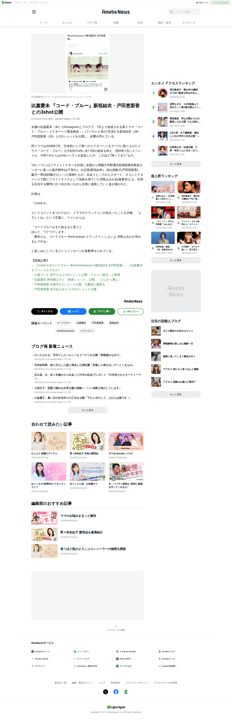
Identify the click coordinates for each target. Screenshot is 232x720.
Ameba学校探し (169, 666)
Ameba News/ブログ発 (67, 118)
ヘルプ (101, 682)
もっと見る (87, 410)
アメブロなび (125, 666)
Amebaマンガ (168, 658)
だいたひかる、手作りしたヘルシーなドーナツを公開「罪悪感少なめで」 (78, 355)
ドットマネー (83, 651)
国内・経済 (164, 22)
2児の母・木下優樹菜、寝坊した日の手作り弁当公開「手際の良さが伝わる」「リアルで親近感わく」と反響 (185, 137)
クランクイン (87, 330)
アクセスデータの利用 (165, 682)
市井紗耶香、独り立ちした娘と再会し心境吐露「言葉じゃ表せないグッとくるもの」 (84, 365)
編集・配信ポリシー (82, 682)
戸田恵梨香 (97, 322)
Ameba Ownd (41, 658)
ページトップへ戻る (116, 628)
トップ (43, 22)
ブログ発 (92, 22)
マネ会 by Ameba (127, 651)
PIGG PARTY (125, 658)
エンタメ (67, 22)
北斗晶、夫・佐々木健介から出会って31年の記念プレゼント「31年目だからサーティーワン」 (87, 376)
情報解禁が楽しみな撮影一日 (178, 343)
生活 (140, 22)
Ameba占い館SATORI (87, 666)
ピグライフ (39, 666)
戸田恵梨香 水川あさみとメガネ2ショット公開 (65, 289)
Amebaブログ (168, 651)
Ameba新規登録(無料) (220, 2)
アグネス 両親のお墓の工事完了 (179, 381)
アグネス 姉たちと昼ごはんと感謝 (180, 369)
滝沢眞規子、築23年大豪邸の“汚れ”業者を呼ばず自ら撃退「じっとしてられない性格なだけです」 (185, 94)
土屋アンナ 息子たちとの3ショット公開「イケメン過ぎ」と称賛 (77, 275)
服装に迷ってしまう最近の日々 (179, 356)
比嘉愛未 (81, 322)
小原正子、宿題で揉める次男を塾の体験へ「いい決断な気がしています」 (78, 388)
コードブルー (64, 322)
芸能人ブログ (204, 2)
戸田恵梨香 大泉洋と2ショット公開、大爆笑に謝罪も (69, 284)
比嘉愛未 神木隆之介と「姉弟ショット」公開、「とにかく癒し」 (77, 279)
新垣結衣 (114, 322)
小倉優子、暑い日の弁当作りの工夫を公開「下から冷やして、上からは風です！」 (83, 398)
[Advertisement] (61, 595)
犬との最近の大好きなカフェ (178, 330)
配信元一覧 (61, 682)
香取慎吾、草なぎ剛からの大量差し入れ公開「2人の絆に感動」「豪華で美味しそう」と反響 (185, 123)
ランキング (188, 22)
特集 (116, 22)
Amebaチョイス (41, 651)
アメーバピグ (83, 658)
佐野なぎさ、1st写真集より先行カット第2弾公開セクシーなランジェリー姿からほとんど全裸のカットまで (185, 108)
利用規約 (115, 682)
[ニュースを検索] (184, 12)
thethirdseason (65, 330)
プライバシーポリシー (137, 682)
